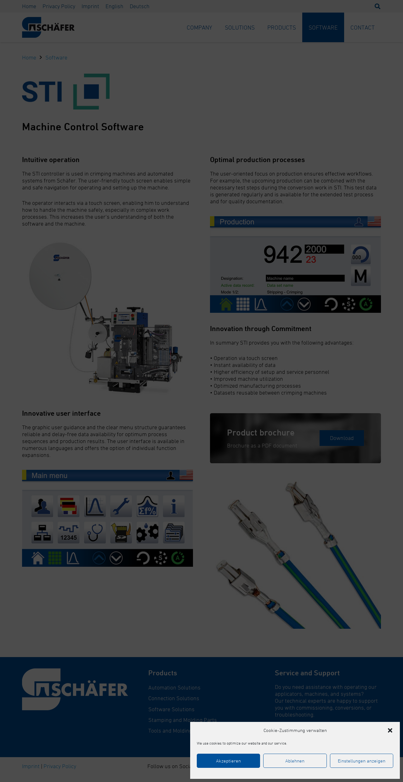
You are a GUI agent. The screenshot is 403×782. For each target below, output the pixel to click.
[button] (390, 730)
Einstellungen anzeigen (361, 760)
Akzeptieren (228, 760)
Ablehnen (294, 760)
